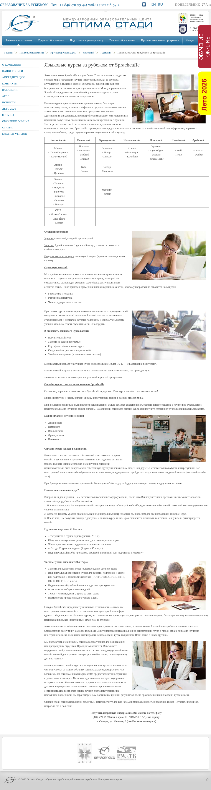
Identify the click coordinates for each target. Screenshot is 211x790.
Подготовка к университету (86, 40)
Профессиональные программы (160, 40)
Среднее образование (51, 40)
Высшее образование (122, 40)
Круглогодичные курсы (63, 52)
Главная (8, 52)
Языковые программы (18, 40)
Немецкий (88, 52)
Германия (106, 52)
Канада (190, 40)
